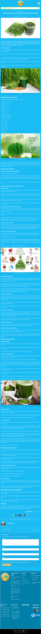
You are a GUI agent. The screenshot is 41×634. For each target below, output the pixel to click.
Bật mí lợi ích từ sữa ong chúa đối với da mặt (15, 608)
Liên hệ (23, 577)
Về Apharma (24, 575)
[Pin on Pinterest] (21, 515)
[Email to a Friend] (19, 515)
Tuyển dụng (24, 579)
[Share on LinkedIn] (23, 515)
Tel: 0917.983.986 (14, 596)
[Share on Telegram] (27, 515)
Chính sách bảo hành (36, 575)
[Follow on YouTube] (39, 610)
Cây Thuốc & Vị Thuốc (20, 11)
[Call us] (37, 610)
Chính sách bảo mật (25, 580)
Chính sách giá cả (35, 577)
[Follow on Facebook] (33, 610)
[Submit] (39, 8)
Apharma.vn (25, 16)
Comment (4, 538)
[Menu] (2, 3)
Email (3, 552)
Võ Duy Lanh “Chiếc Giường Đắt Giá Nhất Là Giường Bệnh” (16, 617)
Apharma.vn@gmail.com (15, 599)
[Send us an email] (35, 610)
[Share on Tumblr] (25, 515)
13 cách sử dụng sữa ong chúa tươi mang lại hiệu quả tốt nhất (15, 612)
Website (3, 557)
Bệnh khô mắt (36, 529)
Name (3, 547)
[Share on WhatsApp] (14, 515)
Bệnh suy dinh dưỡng (6, 529)
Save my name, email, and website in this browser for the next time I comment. (17, 562)
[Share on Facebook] (16, 515)
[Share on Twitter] (18, 515)
